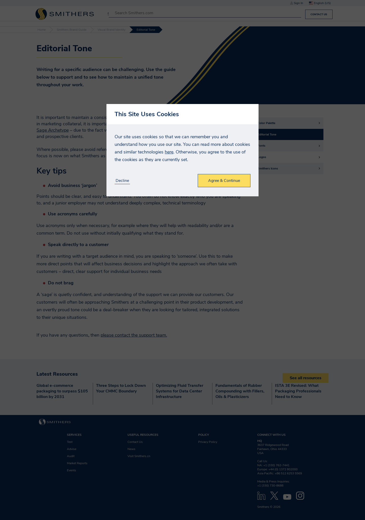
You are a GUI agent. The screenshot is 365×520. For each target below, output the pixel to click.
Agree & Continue (224, 180)
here (169, 152)
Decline (122, 180)
